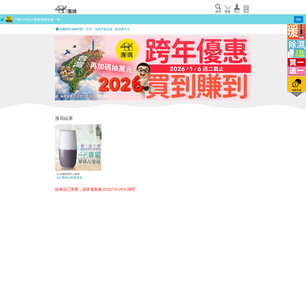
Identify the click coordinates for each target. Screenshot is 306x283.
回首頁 (65, 9)
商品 (246, 11)
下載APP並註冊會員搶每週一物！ (38, 19)
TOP (296, 94)
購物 (227, 11)
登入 (237, 11)
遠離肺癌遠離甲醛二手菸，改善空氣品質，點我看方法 (95, 29)
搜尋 (218, 11)
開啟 (298, 19)
